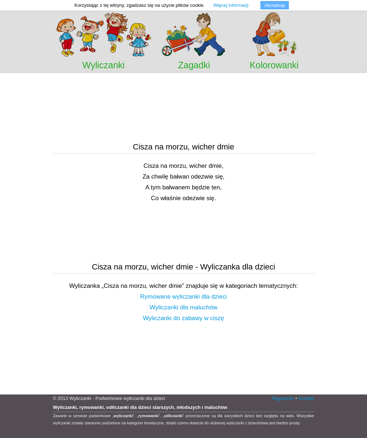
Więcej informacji (230, 5)
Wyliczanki (104, 65)
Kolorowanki (274, 65)
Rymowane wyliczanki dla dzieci (183, 296)
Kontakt (306, 398)
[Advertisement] (183, 82)
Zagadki (194, 65)
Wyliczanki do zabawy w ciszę (183, 318)
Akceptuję (274, 5)
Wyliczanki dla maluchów (183, 307)
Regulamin (283, 398)
